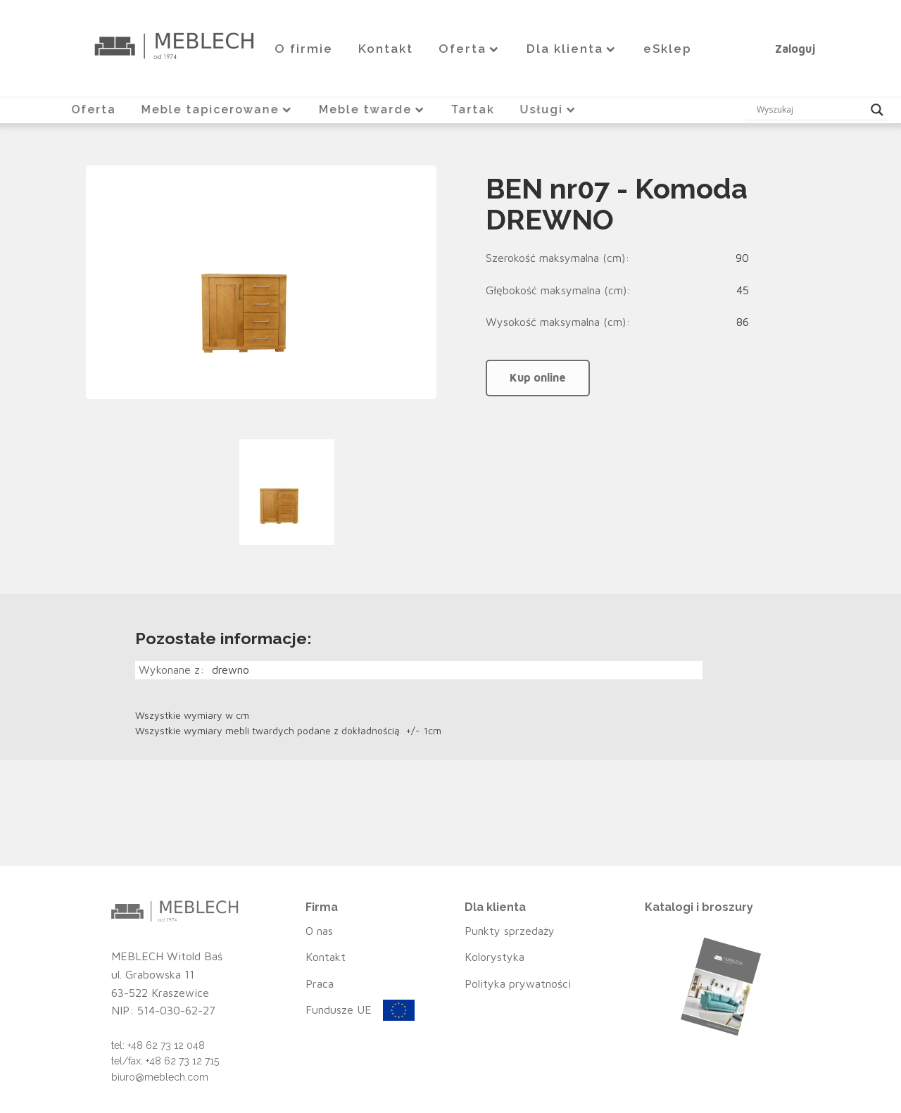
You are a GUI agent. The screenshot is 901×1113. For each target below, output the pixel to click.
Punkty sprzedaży (510, 930)
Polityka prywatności (518, 983)
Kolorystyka (494, 956)
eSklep (667, 49)
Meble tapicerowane (217, 109)
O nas (319, 930)
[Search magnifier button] (877, 110)
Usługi (551, 109)
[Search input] (810, 110)
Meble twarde (372, 109)
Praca (319, 983)
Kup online (538, 377)
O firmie (304, 49)
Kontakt (385, 49)
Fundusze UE (338, 1009)
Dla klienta (572, 49)
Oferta (470, 49)
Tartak (474, 109)
